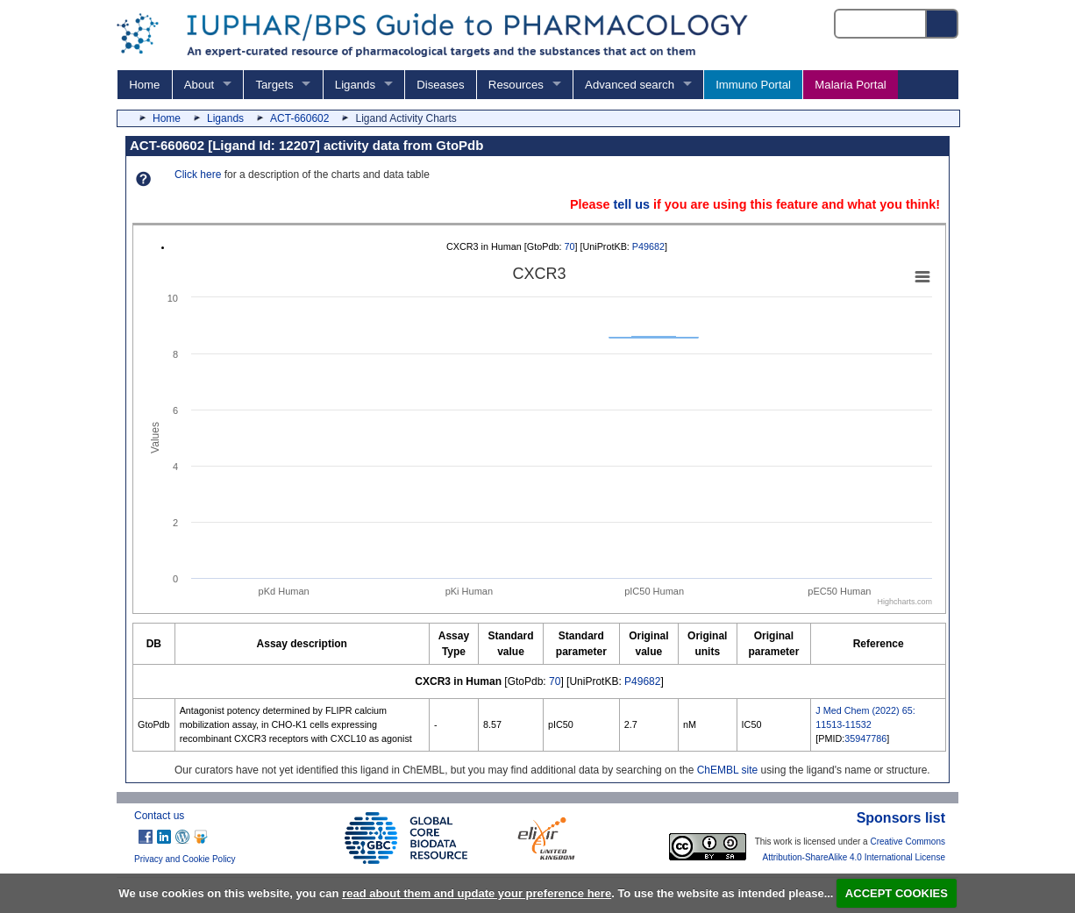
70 (569, 246)
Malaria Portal (850, 84)
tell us (631, 204)
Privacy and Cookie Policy (185, 859)
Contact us (159, 816)
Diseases (440, 84)
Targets (274, 84)
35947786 (865, 738)
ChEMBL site (727, 770)
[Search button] (942, 24)
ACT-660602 (299, 118)
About (199, 84)
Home (144, 84)
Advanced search (629, 84)
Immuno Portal (753, 84)
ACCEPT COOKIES (896, 893)
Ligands (355, 84)
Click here (197, 174)
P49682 (648, 246)
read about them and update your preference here (476, 893)
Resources (516, 84)
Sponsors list (901, 817)
